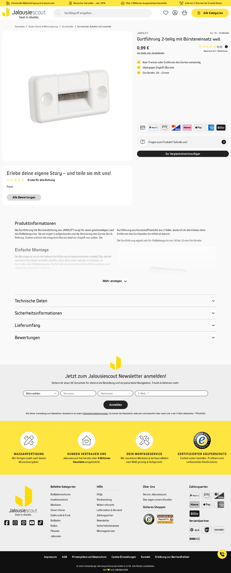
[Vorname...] (78, 393)
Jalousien (56, 536)
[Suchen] (58, 13)
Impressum (50, 557)
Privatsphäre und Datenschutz (89, 557)
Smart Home (58, 510)
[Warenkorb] (184, 13)
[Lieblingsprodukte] (165, 13)
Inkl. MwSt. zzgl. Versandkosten (150, 53)
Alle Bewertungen (23, 197)
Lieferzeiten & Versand (109, 510)
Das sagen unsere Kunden (157, 499)
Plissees (55, 531)
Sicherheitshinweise (108, 525)
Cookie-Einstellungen (124, 557)
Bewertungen (27, 337)
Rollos (54, 525)
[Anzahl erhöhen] (170, 108)
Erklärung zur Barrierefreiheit (172, 557)
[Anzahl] (161, 108)
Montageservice (106, 531)
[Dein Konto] (175, 13)
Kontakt (145, 557)
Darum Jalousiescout (155, 494)
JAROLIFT (142, 33)
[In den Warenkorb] (203, 108)
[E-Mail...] (171, 393)
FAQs (100, 494)
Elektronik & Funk (60, 515)
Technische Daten (31, 300)
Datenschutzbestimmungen (95, 413)
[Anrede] (41, 393)
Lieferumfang (27, 325)
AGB (64, 557)
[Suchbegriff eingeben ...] (102, 13)
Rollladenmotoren (61, 494)
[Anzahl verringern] (153, 108)
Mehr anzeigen (112, 281)
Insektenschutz (59, 499)
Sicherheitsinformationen (38, 313)
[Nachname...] (116, 393)
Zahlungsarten (105, 515)
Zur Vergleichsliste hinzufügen (182, 154)
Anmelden (115, 405)
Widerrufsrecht (105, 505)
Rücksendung (104, 499)
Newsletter (103, 520)
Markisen (56, 505)
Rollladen (56, 520)
